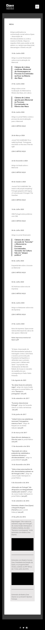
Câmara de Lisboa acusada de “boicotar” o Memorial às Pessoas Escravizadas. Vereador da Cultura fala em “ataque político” (24, 247)
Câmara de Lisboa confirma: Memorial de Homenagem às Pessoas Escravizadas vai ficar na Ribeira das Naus (24, 72)
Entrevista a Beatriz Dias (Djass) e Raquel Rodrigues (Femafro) (22, 508)
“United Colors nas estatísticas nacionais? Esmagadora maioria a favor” (22, 421)
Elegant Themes (22, 622)
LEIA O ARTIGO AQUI (19, 126)
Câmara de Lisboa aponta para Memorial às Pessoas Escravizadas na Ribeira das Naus (24, 102)
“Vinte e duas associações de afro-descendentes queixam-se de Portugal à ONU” (22, 471)
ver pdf (23, 394)
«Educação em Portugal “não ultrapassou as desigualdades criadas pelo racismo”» (22, 489)
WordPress (22, 624)
